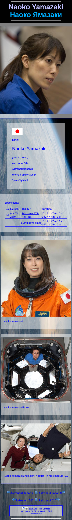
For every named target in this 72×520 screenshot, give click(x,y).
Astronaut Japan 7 (20, 492)
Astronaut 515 (49, 500)
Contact (46, 509)
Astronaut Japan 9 (51, 492)
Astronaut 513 (22, 500)
